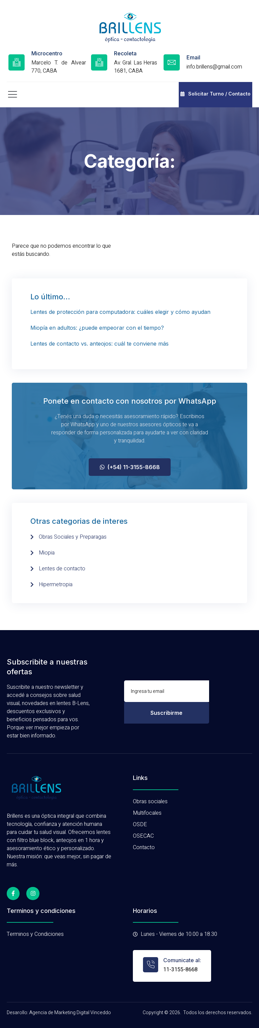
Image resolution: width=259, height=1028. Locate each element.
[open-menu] (13, 95)
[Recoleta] (99, 62)
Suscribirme (166, 712)
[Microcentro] (16, 62)
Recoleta (125, 53)
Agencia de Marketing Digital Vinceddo (70, 1012)
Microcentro (46, 53)
